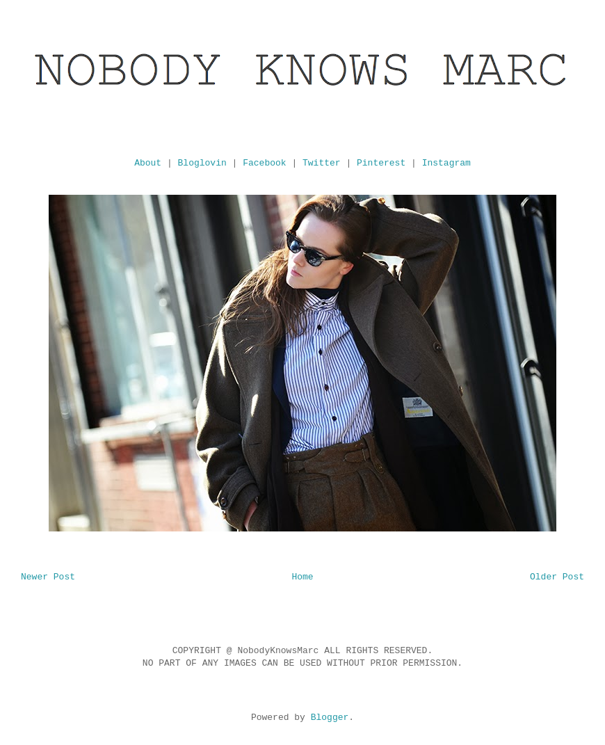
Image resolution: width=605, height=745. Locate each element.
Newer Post (48, 577)
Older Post (557, 577)
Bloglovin (202, 163)
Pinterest (381, 163)
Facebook (264, 163)
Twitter (321, 163)
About (147, 163)
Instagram (446, 163)
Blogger (330, 717)
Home (302, 577)
